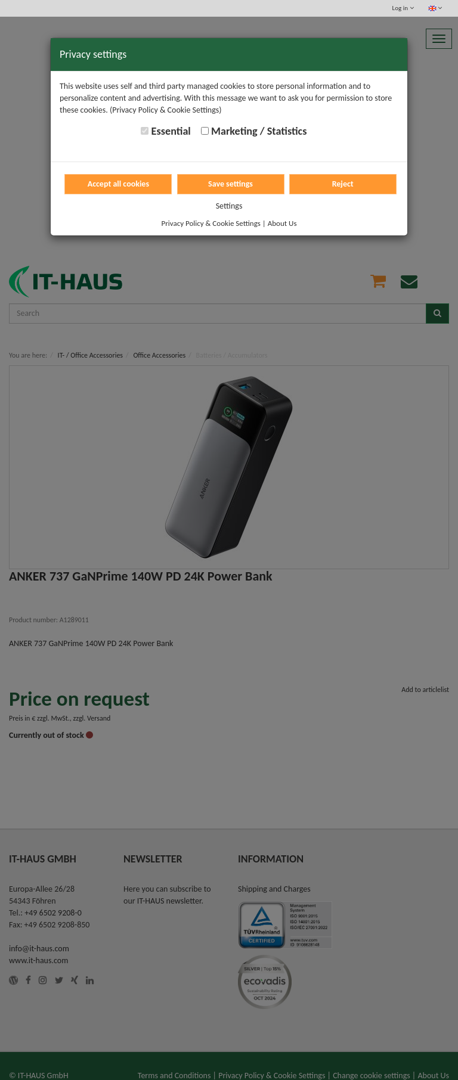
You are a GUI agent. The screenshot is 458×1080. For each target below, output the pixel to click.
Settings (229, 206)
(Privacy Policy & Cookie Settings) (166, 110)
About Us (282, 223)
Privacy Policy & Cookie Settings (211, 223)
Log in (403, 8)
